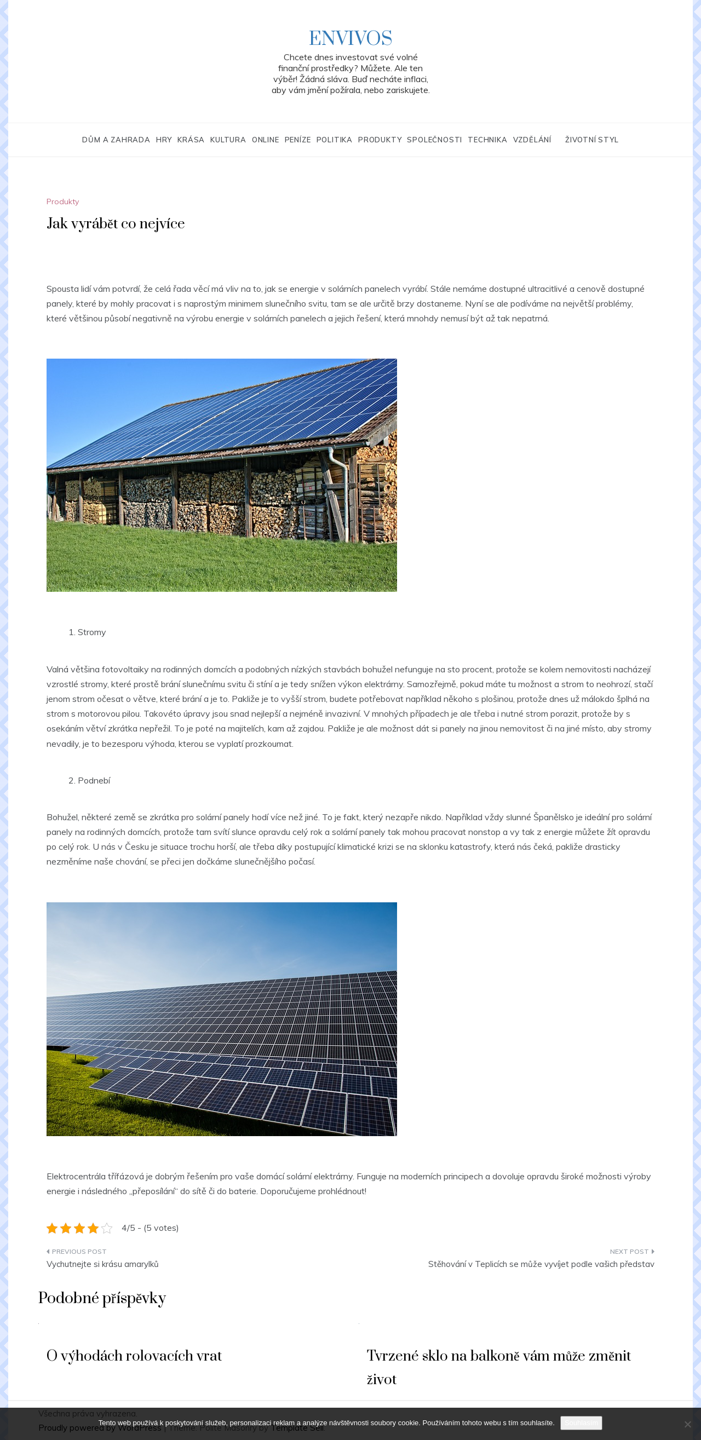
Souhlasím (581, 1423)
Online (265, 139)
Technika (487, 139)
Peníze (298, 139)
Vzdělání (532, 139)
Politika (335, 139)
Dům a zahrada (116, 139)
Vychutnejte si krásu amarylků (103, 1264)
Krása (191, 139)
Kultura (228, 139)
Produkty (379, 139)
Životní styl (592, 139)
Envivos (351, 39)
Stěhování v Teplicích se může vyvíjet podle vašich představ (541, 1264)
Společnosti (434, 139)
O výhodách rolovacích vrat (134, 1356)
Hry (164, 139)
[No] (687, 1424)
